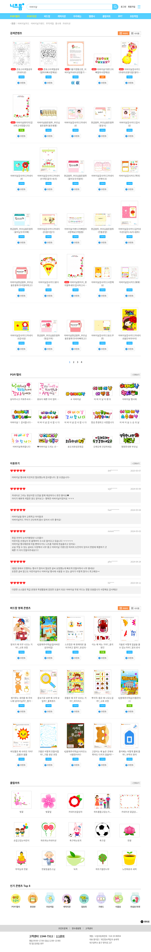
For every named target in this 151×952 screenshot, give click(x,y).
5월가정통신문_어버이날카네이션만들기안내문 (75, 72)
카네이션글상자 (75, 811)
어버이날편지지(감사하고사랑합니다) (23, 124)
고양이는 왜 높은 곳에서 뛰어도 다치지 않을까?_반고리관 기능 (102, 754)
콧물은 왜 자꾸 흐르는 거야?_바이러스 (75, 699)
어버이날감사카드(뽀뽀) (129, 282)
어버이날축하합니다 (21, 446)
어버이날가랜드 (38, 23)
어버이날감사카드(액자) (129, 175)
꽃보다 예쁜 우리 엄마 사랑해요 (48, 399)
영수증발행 (76, 928)
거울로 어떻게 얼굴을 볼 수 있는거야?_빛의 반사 (129, 646)
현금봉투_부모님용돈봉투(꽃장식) (102, 124)
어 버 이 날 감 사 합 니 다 (48, 422)
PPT (120, 16)
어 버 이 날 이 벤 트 (102, 399)
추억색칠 (50, 23)
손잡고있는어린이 (21, 840)
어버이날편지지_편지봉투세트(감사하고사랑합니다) (75, 285)
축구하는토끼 (75, 840)
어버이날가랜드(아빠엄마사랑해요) (104, 71)
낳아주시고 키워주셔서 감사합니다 (21, 399)
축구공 (102, 840)
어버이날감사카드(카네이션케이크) (102, 177)
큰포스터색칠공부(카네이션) (24, 71)
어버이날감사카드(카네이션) (75, 124)
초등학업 (134, 16)
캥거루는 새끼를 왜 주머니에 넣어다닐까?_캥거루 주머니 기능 (21, 701)
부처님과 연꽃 (21, 869)
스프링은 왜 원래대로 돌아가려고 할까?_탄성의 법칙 (75, 647)
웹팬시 (92, 16)
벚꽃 (21, 811)
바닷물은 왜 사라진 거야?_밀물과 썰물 (21, 753)
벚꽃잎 (48, 811)
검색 (115, 7)
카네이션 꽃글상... (129, 811)
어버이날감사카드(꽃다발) (48, 284)
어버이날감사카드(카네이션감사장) (21, 337)
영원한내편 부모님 (129, 446)
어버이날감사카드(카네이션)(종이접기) (48, 230)
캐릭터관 (62, 16)
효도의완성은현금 (75, 446)
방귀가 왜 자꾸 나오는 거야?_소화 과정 (21, 646)
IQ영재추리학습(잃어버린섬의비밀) (48, 646)
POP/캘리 (15, 16)
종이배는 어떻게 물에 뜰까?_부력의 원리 (129, 753)
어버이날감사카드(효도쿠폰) (102, 337)
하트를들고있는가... (102, 811)
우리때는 (77, 16)
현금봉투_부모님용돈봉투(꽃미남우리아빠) (21, 230)
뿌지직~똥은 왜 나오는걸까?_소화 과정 (102, 699)
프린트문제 (62, 928)
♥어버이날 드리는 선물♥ (48, 446)
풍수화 (58, 23)
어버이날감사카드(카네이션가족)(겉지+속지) (48, 177)
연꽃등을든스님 (48, 869)
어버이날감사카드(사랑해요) (102, 284)
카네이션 (66, 23)
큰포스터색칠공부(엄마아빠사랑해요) (49, 71)
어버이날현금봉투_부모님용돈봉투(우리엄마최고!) (21, 284)
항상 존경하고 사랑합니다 (102, 422)
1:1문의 (60, 936)
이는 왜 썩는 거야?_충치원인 (102, 646)
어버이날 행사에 (129, 399)
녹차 (75, 869)
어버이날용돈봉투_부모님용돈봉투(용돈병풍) (48, 124)
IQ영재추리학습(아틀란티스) (129, 699)
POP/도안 (32, 16)
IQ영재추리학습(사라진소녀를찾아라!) (75, 753)
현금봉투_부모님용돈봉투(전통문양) (102, 230)
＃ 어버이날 (75, 399)
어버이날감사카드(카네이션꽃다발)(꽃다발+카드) (129, 72)
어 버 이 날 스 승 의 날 (129, 422)
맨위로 (147, 921)
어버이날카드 (23, 23)
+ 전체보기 (135, 374)
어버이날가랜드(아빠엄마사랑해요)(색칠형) (75, 230)
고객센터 (89, 928)
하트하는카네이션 (48, 840)
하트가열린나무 (102, 869)
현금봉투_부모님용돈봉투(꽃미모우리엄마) (75, 177)
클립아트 (106, 16)
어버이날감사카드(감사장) (129, 124)
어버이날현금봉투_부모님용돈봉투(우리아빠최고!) (75, 337)
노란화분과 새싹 (129, 869)
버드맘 (47, 16)
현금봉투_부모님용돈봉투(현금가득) (48, 337)
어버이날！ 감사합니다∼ (21, 422)
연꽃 (129, 840)
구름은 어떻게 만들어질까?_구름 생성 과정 (48, 753)
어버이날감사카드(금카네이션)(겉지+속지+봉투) (129, 230)
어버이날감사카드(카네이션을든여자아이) (129, 337)
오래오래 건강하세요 (102, 446)
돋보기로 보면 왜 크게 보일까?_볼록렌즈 (48, 699)
